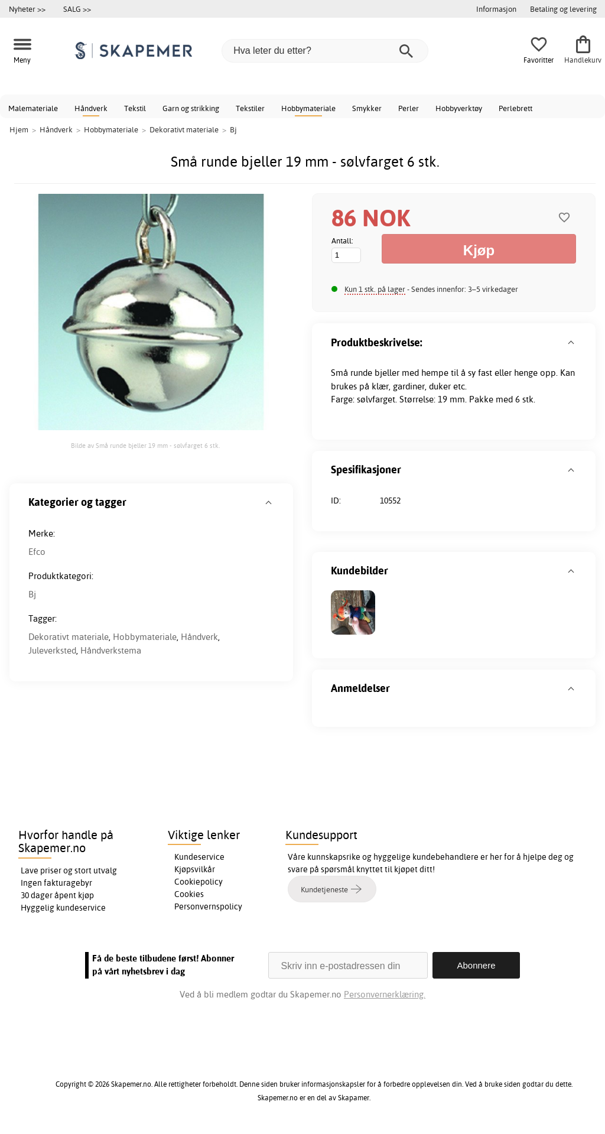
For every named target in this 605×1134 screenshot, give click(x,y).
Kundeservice (199, 857)
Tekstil (135, 108)
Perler (408, 108)
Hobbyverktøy (458, 108)
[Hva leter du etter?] (325, 51)
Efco (36, 551)
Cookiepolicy (198, 881)
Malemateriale (33, 108)
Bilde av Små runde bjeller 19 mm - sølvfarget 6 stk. (145, 445)
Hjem (18, 129)
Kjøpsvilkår (194, 869)
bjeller (387, 372)
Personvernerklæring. (384, 994)
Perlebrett (515, 108)
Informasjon (496, 9)
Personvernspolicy (208, 906)
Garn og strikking (190, 108)
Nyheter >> (27, 9)
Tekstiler (250, 108)
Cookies (189, 894)
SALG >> (77, 9)
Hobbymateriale (308, 108)
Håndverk (91, 108)
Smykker (367, 108)
